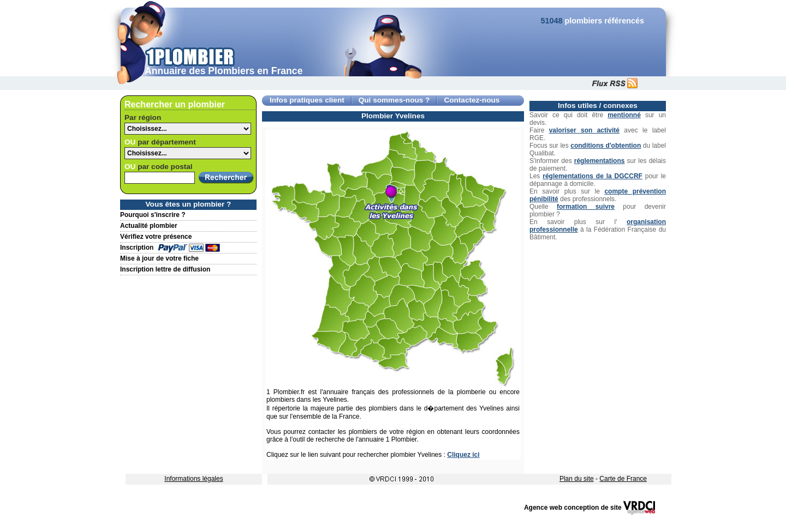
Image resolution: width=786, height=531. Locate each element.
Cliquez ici (463, 454)
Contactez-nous (471, 100)
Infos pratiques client (307, 100)
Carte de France (623, 478)
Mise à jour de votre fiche (159, 258)
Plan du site (576, 478)
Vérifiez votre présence (156, 236)
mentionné (624, 115)
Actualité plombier (148, 226)
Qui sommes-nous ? (394, 100)
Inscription (136, 247)
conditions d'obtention (605, 145)
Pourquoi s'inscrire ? (153, 215)
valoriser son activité (584, 130)
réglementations (599, 161)
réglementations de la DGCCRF (592, 176)
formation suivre (586, 206)
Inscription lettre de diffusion (165, 269)
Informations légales (193, 478)
